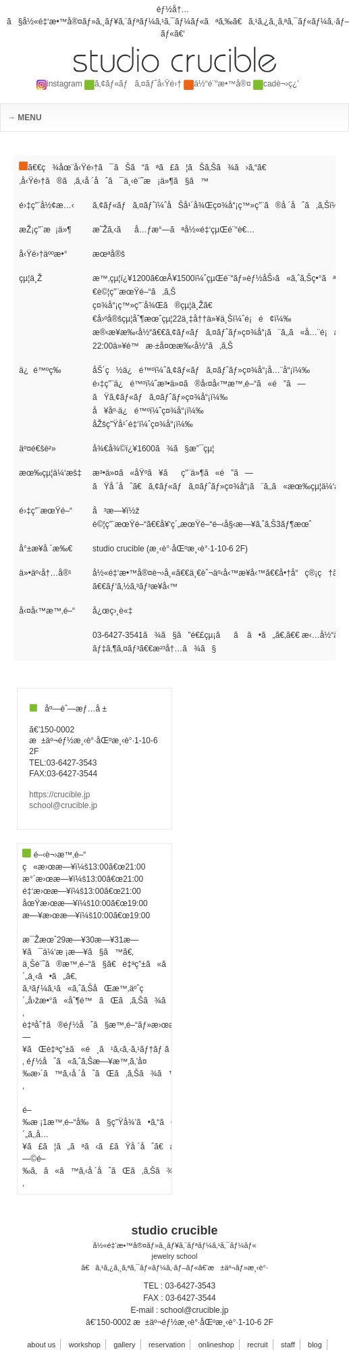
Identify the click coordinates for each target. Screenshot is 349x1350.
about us (41, 1345)
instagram (59, 84)
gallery (124, 1345)
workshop (85, 1345)
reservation (167, 1345)
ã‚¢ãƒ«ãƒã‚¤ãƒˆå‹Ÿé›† (133, 84)
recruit (257, 1345)
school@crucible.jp (63, 805)
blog (315, 1345)
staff (288, 1345)
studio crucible (174, 1230)
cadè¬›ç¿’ (276, 84)
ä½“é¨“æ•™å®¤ (217, 84)
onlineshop (216, 1345)
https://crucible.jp (59, 794)
